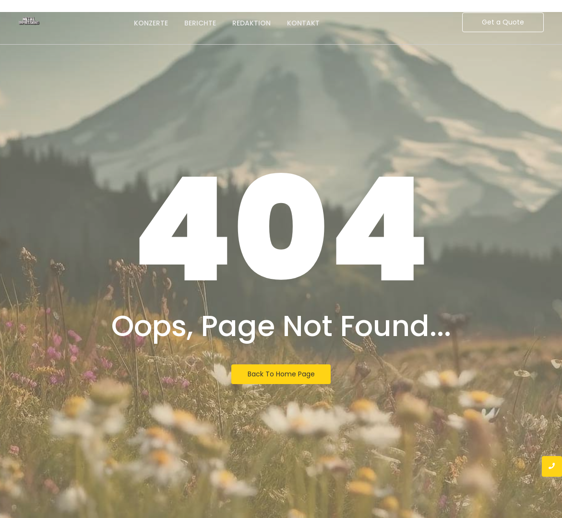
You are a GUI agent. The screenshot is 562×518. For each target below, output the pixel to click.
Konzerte (151, 23)
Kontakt (303, 23)
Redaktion (251, 23)
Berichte (200, 23)
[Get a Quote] (503, 22)
